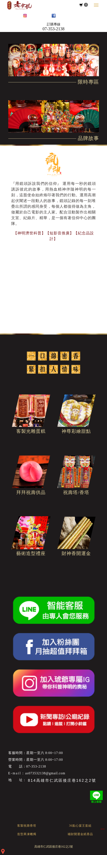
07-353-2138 (53, 28)
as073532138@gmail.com (45, 773)
